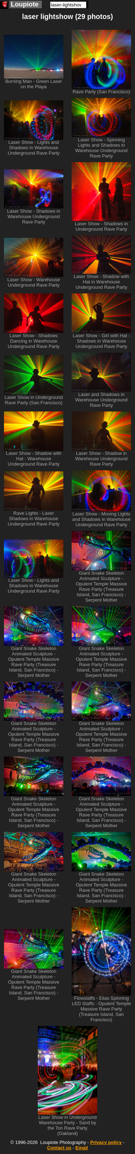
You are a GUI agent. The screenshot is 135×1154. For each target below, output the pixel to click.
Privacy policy (105, 1142)
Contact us (59, 1147)
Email (82, 1147)
